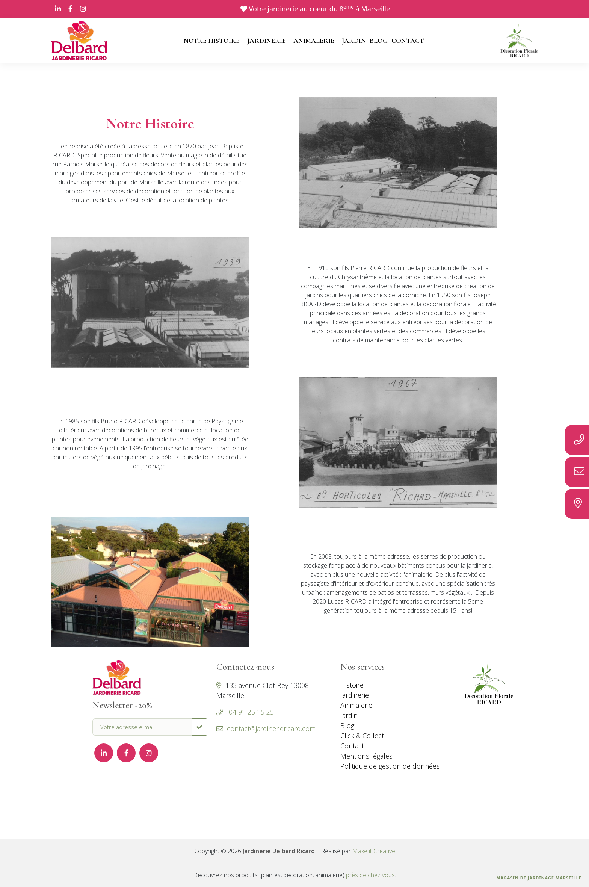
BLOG (379, 40)
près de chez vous (370, 875)
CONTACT (407, 40)
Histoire (352, 684)
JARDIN (354, 40)
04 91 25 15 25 (250, 711)
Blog (347, 725)
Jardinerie (354, 695)
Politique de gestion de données (390, 766)
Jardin (349, 715)
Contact (352, 745)
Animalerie (356, 705)
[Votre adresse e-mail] (142, 727)
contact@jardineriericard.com (266, 728)
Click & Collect (362, 735)
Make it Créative (373, 851)
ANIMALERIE (313, 40)
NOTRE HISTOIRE (212, 40)
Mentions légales (366, 755)
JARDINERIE (266, 40)
